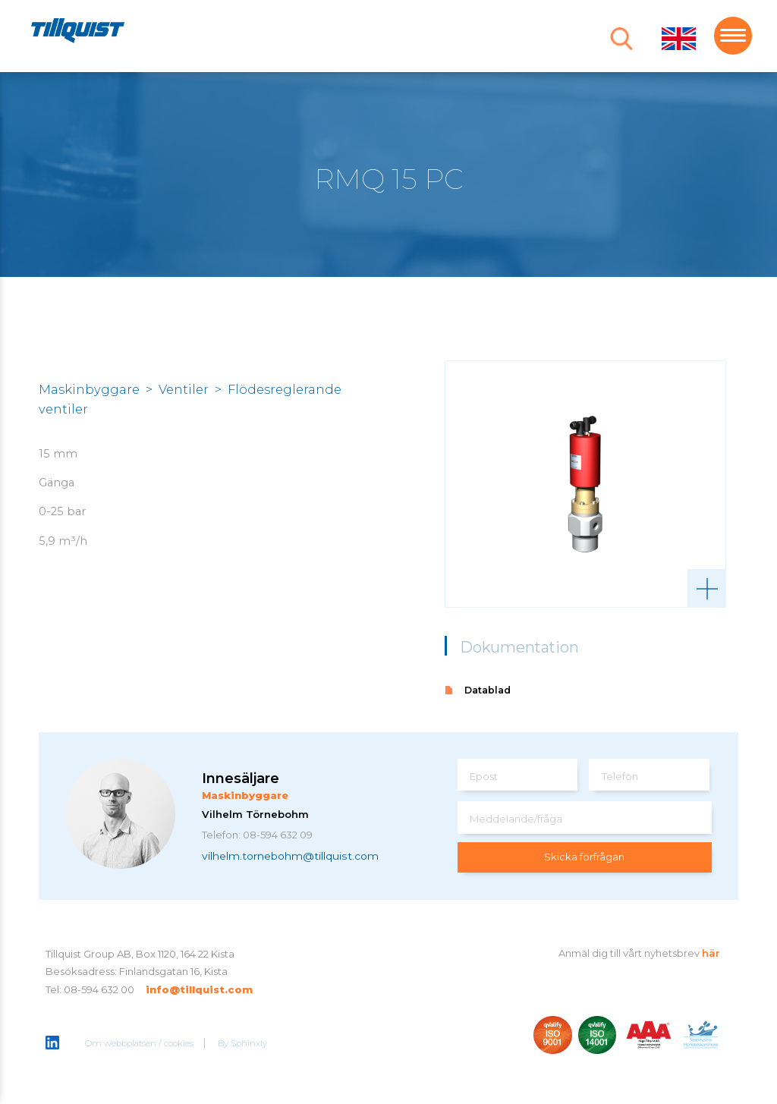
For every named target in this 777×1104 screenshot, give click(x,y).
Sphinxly (249, 1043)
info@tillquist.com (199, 989)
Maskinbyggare (89, 389)
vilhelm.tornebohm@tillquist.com (290, 855)
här (711, 953)
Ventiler (184, 389)
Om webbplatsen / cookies (139, 1043)
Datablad (487, 690)
